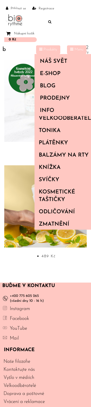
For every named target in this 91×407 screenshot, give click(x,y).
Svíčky (49, 180)
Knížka (50, 167)
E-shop (63, 74)
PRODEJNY (55, 98)
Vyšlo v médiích (19, 377)
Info (63, 110)
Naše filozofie (17, 361)
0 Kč (12, 39)
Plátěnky (53, 143)
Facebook (19, 318)
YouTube (18, 328)
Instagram (20, 308)
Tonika (50, 130)
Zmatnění (54, 224)
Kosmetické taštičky (57, 195)
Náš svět (63, 61)
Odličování (57, 212)
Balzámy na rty (64, 155)
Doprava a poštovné (24, 393)
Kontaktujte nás (19, 369)
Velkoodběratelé (65, 118)
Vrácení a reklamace (24, 401)
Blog (47, 86)
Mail (14, 338)
